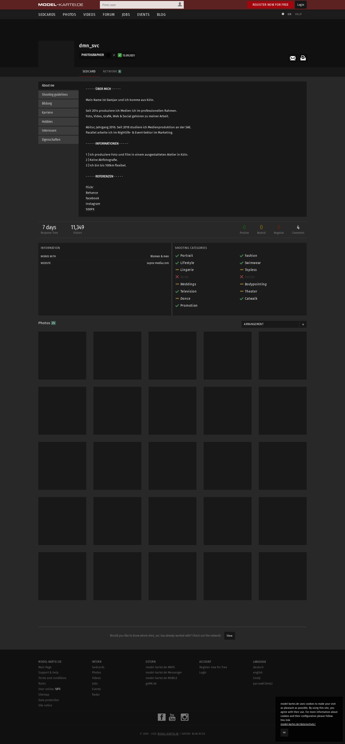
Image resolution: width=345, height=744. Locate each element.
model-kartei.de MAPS (160, 689)
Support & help (48, 695)
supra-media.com (158, 263)
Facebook (92, 198)
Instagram (93, 203)
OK (284, 732)
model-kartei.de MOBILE (162, 701)
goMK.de (151, 706)
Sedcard (89, 71)
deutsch (258, 689)
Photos (69, 14)
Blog (161, 14)
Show (229, 635)
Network (112, 71)
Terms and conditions (52, 701)
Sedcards (47, 14)
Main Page (45, 689)
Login (300, 4)
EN (289, 14)
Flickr (89, 187)
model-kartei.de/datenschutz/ (298, 724)
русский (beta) (262, 706)
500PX (90, 209)
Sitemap (43, 717)
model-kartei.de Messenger (164, 695)
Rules (42, 706)
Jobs (126, 14)
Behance (92, 192)
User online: (49, 711)
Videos (89, 14)
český (256, 701)
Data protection (48, 722)
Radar (96, 717)
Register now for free (271, 4)
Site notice (45, 728)
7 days (49, 230)
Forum (109, 14)
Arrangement (254, 324)
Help (298, 14)
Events (143, 14)
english (258, 695)
